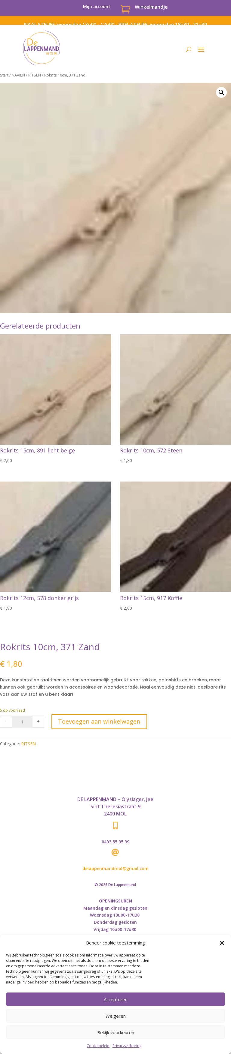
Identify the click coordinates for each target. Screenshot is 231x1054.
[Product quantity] (22, 722)
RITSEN (34, 75)
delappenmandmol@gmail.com (115, 868)
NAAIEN (18, 75)
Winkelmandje (151, 7)
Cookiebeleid (98, 1045)
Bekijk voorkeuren (115, 1032)
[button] (222, 943)
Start (4, 75)
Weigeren (116, 1016)
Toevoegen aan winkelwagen (99, 721)
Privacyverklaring (126, 1045)
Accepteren (116, 999)
